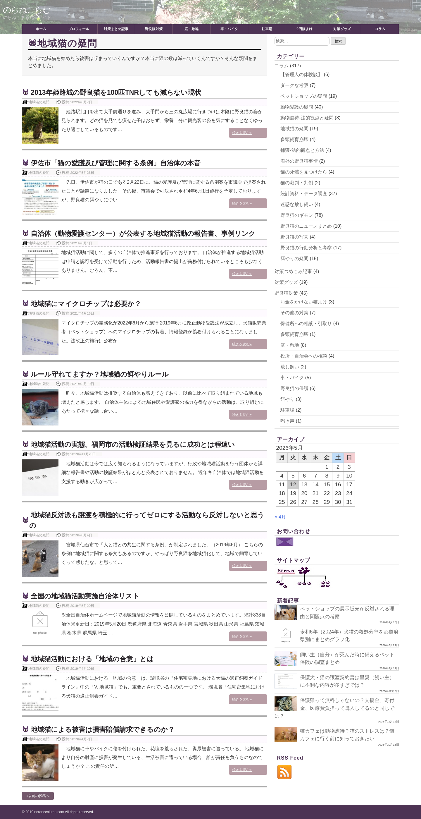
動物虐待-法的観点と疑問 (306, 117)
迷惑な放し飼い (296, 204)
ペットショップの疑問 (303, 96)
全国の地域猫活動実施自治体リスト (87, 596)
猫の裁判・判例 (296, 182)
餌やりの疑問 (294, 258)
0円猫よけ (304, 29)
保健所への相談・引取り (306, 323)
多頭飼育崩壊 (294, 139)
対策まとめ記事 (116, 29)
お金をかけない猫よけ (303, 301)
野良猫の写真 (294, 236)
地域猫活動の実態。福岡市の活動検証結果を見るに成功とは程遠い (137, 444)
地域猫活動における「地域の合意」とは (95, 659)
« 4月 (280, 516)
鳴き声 (287, 420)
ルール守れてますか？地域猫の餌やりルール (103, 374)
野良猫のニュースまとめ (306, 226)
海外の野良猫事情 (299, 161)
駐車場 (267, 29)
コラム (380, 29)
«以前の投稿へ (37, 796)
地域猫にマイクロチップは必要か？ (88, 304)
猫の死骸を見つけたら (303, 171)
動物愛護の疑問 (296, 106)
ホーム (41, 29)
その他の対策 (294, 312)
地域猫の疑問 (38, 102)
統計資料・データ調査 (303, 193)
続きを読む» (252, 133)
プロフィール (78, 29)
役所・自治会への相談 (303, 355)
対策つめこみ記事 (293, 271)
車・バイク (229, 29)
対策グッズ (342, 29)
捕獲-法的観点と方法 (302, 150)
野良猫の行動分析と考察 (306, 247)
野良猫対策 (154, 29)
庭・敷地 (191, 29)
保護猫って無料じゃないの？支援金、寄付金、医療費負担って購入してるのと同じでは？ (335, 708)
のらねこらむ (26, 9)
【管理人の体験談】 (301, 74)
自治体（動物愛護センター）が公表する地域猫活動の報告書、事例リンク (148, 233)
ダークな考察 (294, 85)
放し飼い (289, 366)
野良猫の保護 (294, 388)
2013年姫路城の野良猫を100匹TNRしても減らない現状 (119, 92)
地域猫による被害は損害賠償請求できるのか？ (106, 729)
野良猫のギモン (296, 215)
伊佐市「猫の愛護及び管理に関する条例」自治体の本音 (119, 163)
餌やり (287, 399)
